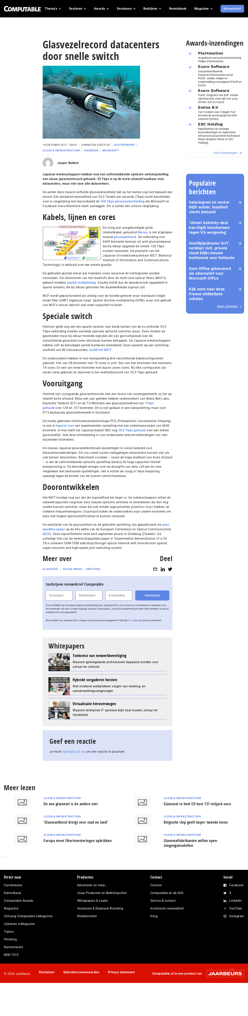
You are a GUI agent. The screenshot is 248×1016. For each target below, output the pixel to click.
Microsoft (110, 150)
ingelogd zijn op (73, 751)
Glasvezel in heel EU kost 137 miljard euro (197, 803)
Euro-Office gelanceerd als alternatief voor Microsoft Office (210, 273)
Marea (142, 232)
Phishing (10, 939)
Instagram (236, 916)
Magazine (11, 908)
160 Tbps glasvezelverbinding (122, 201)
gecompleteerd (125, 237)
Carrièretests (13, 885)
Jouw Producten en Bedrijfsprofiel (102, 893)
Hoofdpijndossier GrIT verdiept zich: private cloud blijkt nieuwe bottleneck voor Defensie (211, 250)
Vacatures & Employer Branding (100, 908)
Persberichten (87, 916)
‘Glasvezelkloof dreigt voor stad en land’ (76, 822)
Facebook (91, 150)
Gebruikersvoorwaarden (81, 972)
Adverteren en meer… (92, 885)
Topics (9, 931)
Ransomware (13, 947)
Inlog (154, 916)
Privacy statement (121, 972)
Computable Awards (18, 901)
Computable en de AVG (167, 893)
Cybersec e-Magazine (19, 924)
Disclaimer (47, 972)
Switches (93, 569)
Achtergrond (124, 144)
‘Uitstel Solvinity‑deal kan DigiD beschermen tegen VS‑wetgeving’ (209, 227)
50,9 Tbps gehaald (132, 430)
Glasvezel (51, 569)
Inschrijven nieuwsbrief (167, 908)
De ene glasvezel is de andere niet (71, 803)
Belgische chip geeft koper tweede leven (196, 822)
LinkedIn (235, 901)
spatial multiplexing (81, 282)
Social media (72, 569)
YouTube (235, 908)
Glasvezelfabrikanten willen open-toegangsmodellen (191, 843)
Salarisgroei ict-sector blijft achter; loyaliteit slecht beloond (209, 207)
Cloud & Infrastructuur (61, 150)
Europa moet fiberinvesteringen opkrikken (78, 840)
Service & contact (163, 901)
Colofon (156, 885)
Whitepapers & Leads (92, 901)
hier (130, 620)
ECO (47, 534)
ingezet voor (65, 425)
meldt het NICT (100, 350)
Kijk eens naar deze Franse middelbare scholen (207, 294)
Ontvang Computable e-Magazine (28, 916)
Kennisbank (12, 893)
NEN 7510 (11, 955)
